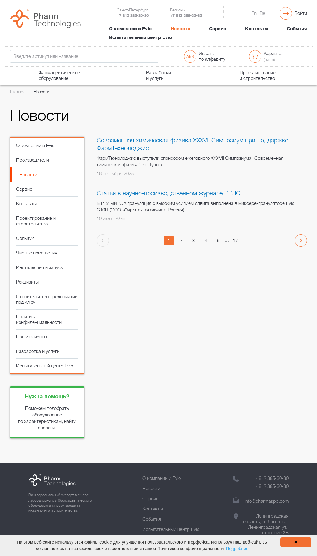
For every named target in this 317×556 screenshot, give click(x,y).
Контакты (256, 29)
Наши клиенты (31, 337)
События (297, 29)
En (254, 13)
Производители (32, 160)
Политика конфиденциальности (39, 319)
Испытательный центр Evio (140, 37)
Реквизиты (27, 282)
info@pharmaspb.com (267, 501)
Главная (17, 91)
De (262, 13)
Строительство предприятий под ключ (46, 299)
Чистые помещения (36, 253)
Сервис (217, 29)
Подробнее (237, 548)
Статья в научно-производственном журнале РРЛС (168, 193)
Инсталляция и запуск (39, 267)
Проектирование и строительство (36, 221)
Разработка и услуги (37, 351)
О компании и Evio (130, 29)
